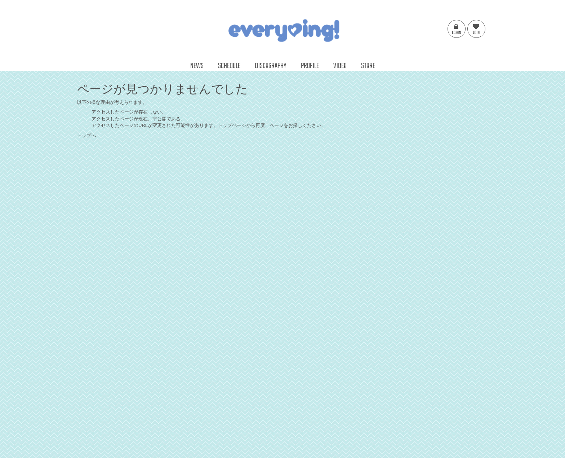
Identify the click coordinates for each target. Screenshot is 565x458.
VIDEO (340, 66)
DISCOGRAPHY (270, 66)
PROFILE (310, 66)
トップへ (86, 135)
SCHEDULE (229, 66)
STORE (368, 66)
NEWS (197, 66)
